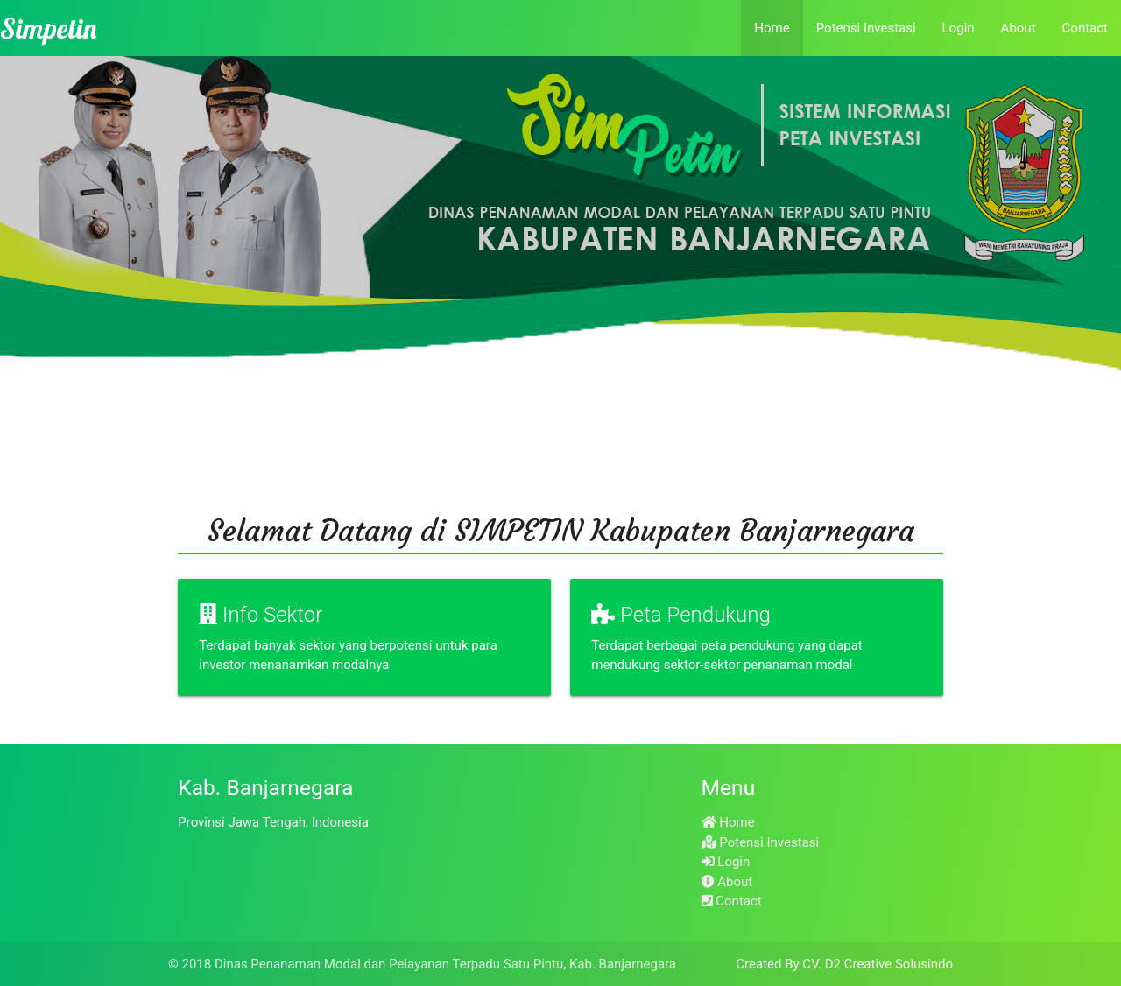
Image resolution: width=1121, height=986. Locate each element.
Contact (1085, 28)
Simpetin (48, 28)
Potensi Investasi (866, 28)
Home (771, 28)
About (1018, 28)
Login (958, 28)
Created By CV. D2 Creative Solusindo (844, 964)
